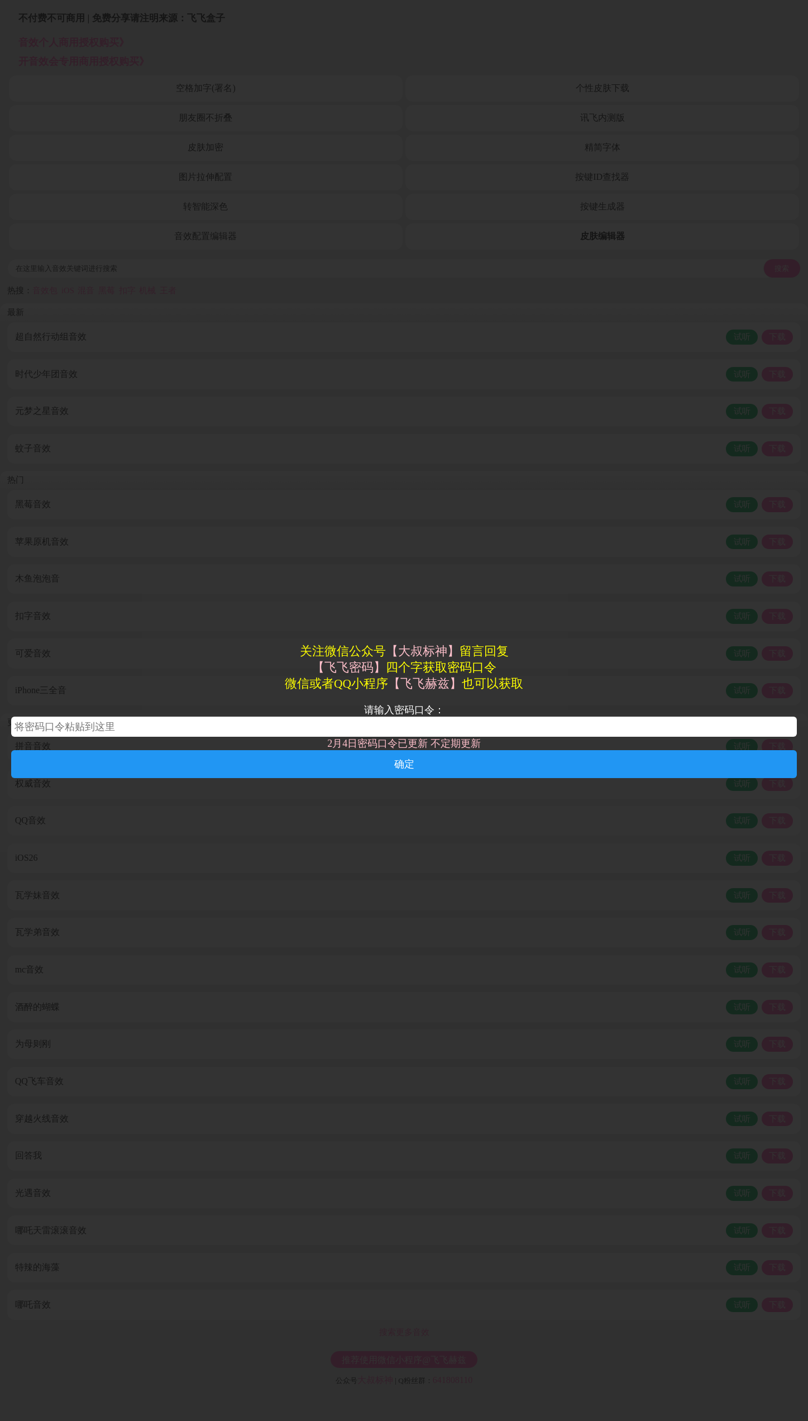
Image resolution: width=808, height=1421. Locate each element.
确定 (404, 764)
